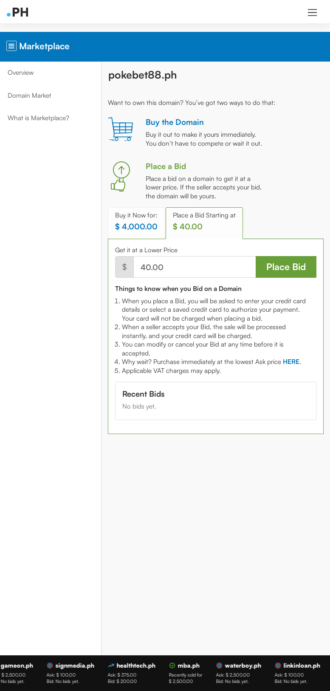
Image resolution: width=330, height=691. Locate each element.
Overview (21, 72)
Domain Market (30, 95)
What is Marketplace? (39, 118)
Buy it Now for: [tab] (137, 221)
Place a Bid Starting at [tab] (205, 221)
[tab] (292, 362)
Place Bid (286, 266)
